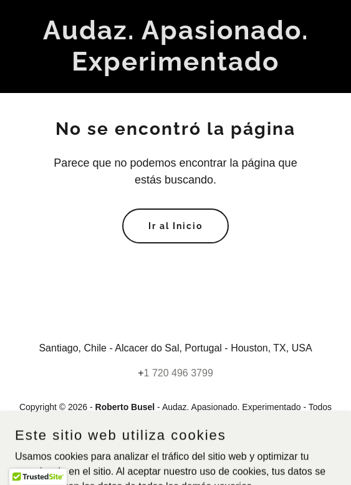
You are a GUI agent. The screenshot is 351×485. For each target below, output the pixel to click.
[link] (175, 67)
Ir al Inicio (175, 226)
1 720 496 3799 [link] (178, 373)
